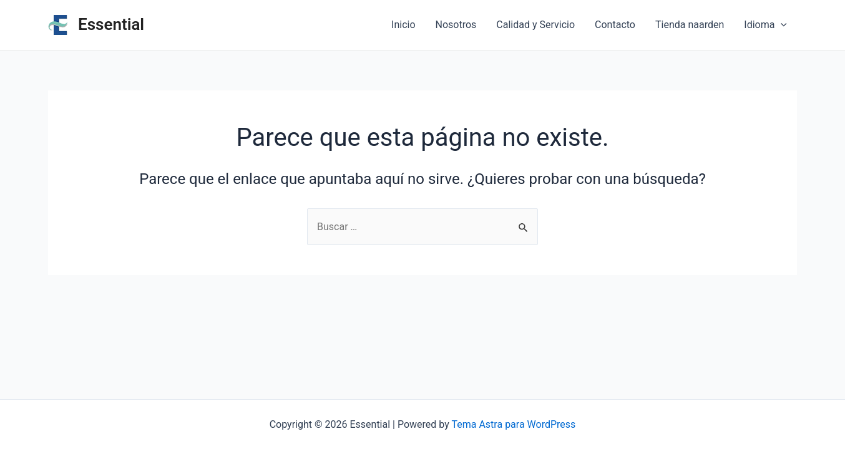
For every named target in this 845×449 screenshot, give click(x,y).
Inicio (403, 25)
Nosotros (456, 25)
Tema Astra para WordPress (513, 424)
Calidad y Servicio (535, 25)
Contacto (615, 25)
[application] (780, 25)
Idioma (765, 25)
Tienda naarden (689, 25)
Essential (111, 24)
